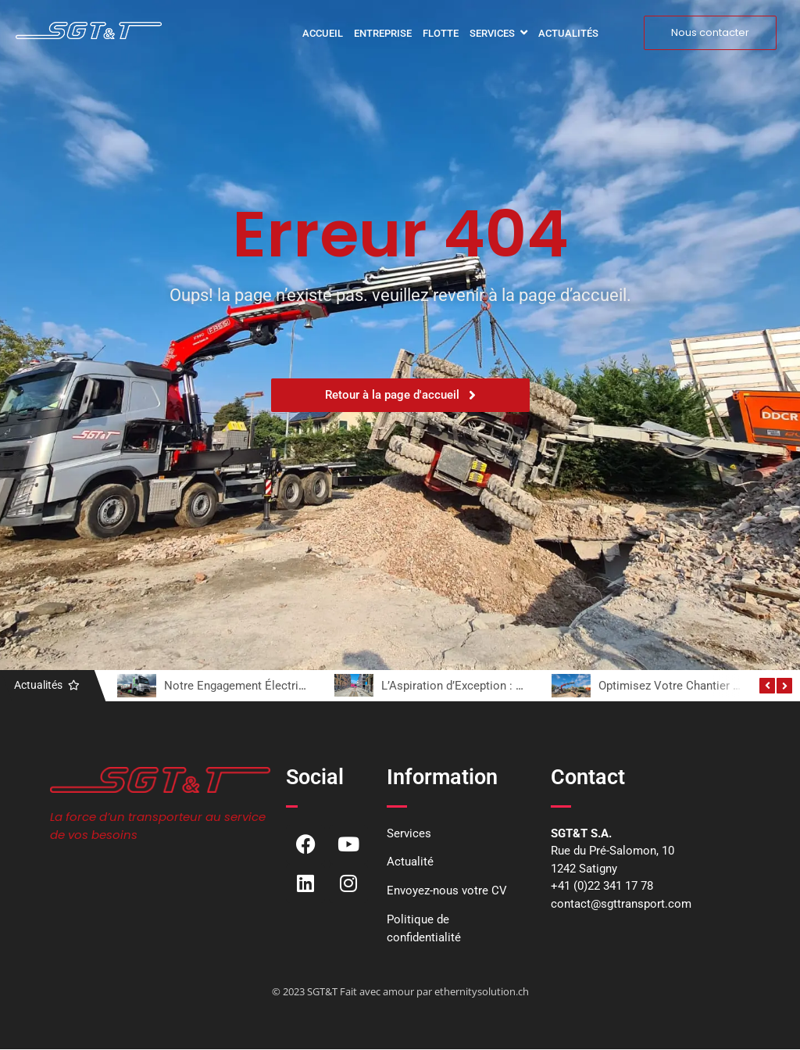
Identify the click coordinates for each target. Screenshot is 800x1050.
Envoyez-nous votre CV (447, 890)
